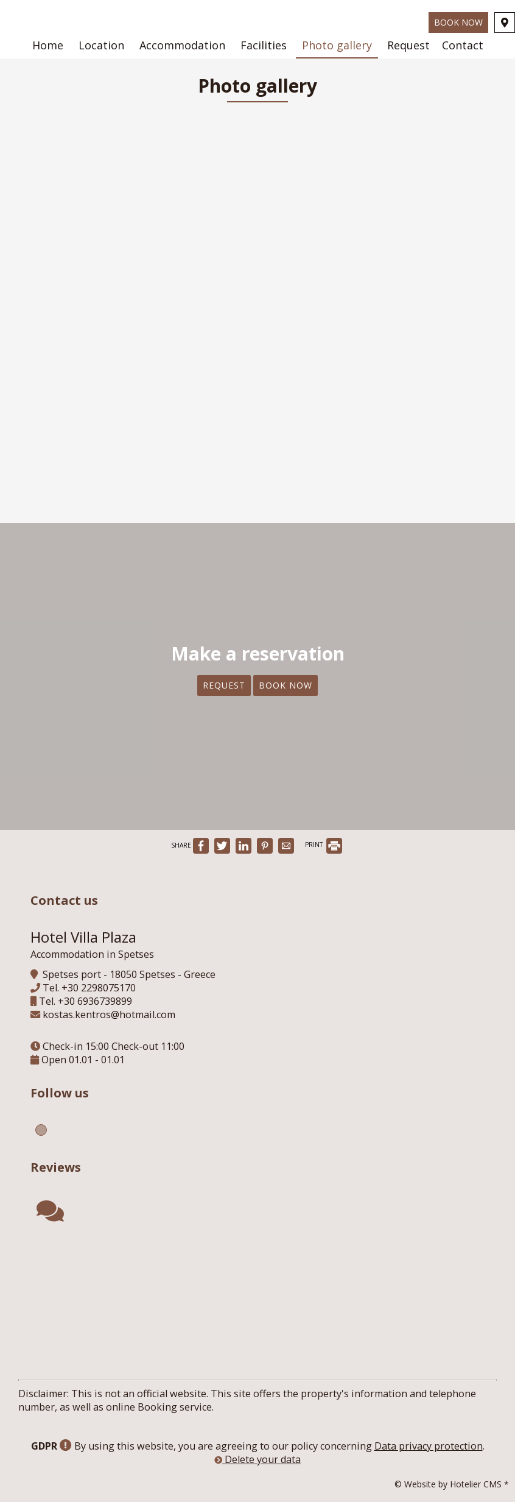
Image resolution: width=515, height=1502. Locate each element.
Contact (462, 45)
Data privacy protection (428, 1446)
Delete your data (257, 1459)
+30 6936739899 (95, 1001)
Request (408, 45)
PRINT (323, 844)
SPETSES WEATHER (260, 1291)
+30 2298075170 (98, 987)
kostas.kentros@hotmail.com (109, 1014)
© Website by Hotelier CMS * (451, 1484)
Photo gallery (337, 45)
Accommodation (182, 45)
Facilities (263, 45)
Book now (458, 22)
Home (47, 45)
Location (101, 45)
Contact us (64, 900)
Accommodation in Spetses (92, 954)
